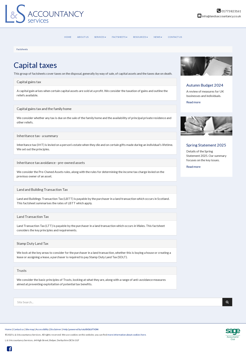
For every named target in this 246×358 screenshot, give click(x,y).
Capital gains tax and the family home (44, 109)
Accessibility (42, 329)
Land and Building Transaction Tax (42, 189)
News (158, 37)
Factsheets (119, 37)
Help (65, 329)
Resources (140, 37)
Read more (193, 102)
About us (82, 37)
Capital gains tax (29, 82)
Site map (30, 329)
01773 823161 (229, 11)
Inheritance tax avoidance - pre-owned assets (51, 162)
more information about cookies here (126, 334)
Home (67, 37)
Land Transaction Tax (33, 216)
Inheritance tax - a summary (37, 136)
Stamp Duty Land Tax (32, 243)
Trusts (21, 270)
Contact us (175, 37)
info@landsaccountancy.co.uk (219, 16)
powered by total (83, 329)
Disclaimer (55, 329)
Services (100, 37)
